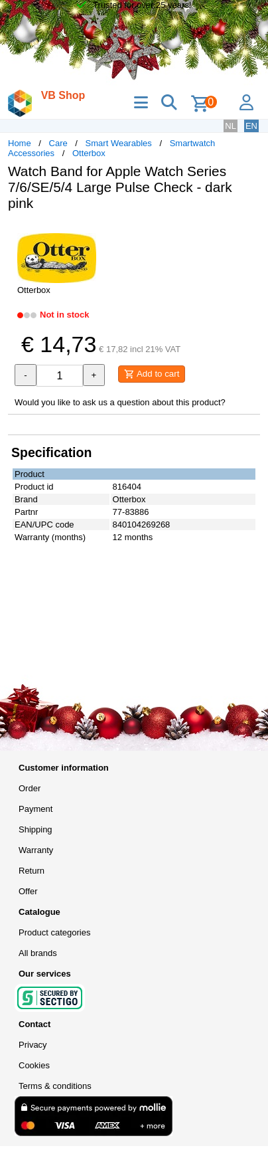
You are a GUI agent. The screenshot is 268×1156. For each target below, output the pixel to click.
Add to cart (151, 374)
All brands (38, 953)
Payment (35, 809)
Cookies (34, 1065)
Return (31, 871)
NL (230, 126)
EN (251, 126)
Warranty (36, 850)
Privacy (33, 1045)
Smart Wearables (119, 143)
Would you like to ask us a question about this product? (120, 402)
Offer (28, 891)
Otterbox (88, 153)
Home (19, 143)
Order (29, 788)
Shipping (35, 829)
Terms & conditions (55, 1086)
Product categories (54, 932)
